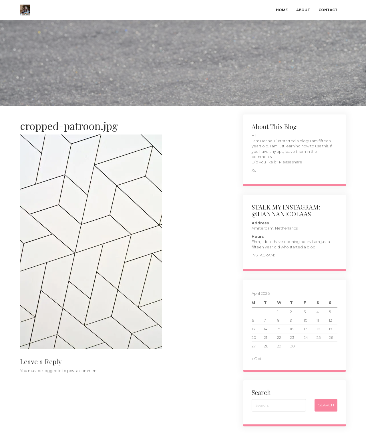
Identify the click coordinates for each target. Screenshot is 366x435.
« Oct (256, 358)
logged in (52, 370)
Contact (328, 10)
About (303, 10)
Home (282, 10)
